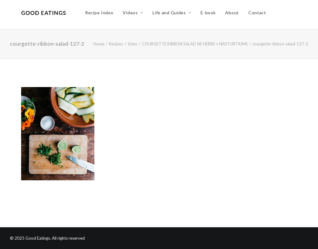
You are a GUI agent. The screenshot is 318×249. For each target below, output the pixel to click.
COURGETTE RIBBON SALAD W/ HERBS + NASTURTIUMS (195, 43)
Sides (132, 43)
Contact (260, 14)
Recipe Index (102, 14)
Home (98, 43)
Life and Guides (175, 14)
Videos (136, 14)
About (235, 14)
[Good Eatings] (45, 14)
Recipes (116, 43)
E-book (211, 14)
